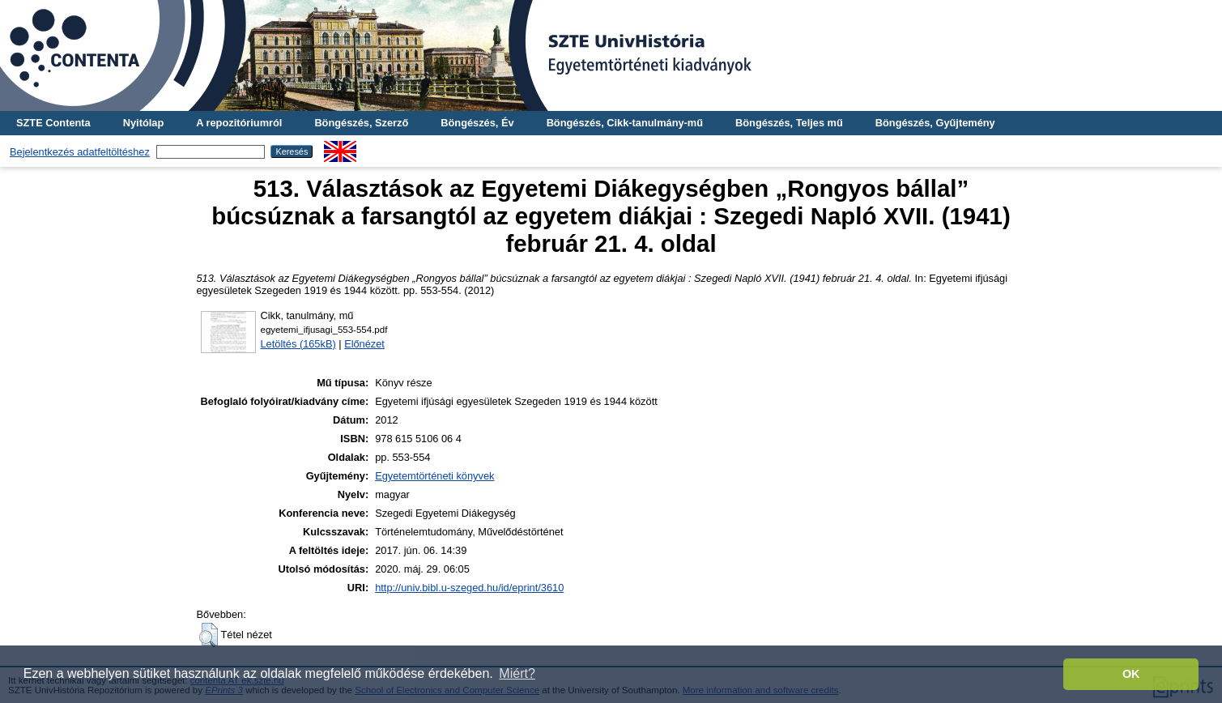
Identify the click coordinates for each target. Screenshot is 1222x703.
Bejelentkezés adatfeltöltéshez (80, 152)
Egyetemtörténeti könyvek (434, 476)
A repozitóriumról (239, 123)
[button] (208, 635)
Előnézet (364, 344)
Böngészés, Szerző (361, 123)
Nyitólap (143, 123)
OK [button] (1131, 673)
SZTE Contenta (53, 123)
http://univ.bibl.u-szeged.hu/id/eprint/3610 (469, 588)
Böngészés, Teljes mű (789, 123)
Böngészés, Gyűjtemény (935, 123)
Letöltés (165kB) (298, 344)
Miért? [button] (516, 673)
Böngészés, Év (477, 123)
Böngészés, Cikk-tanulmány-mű (625, 123)
